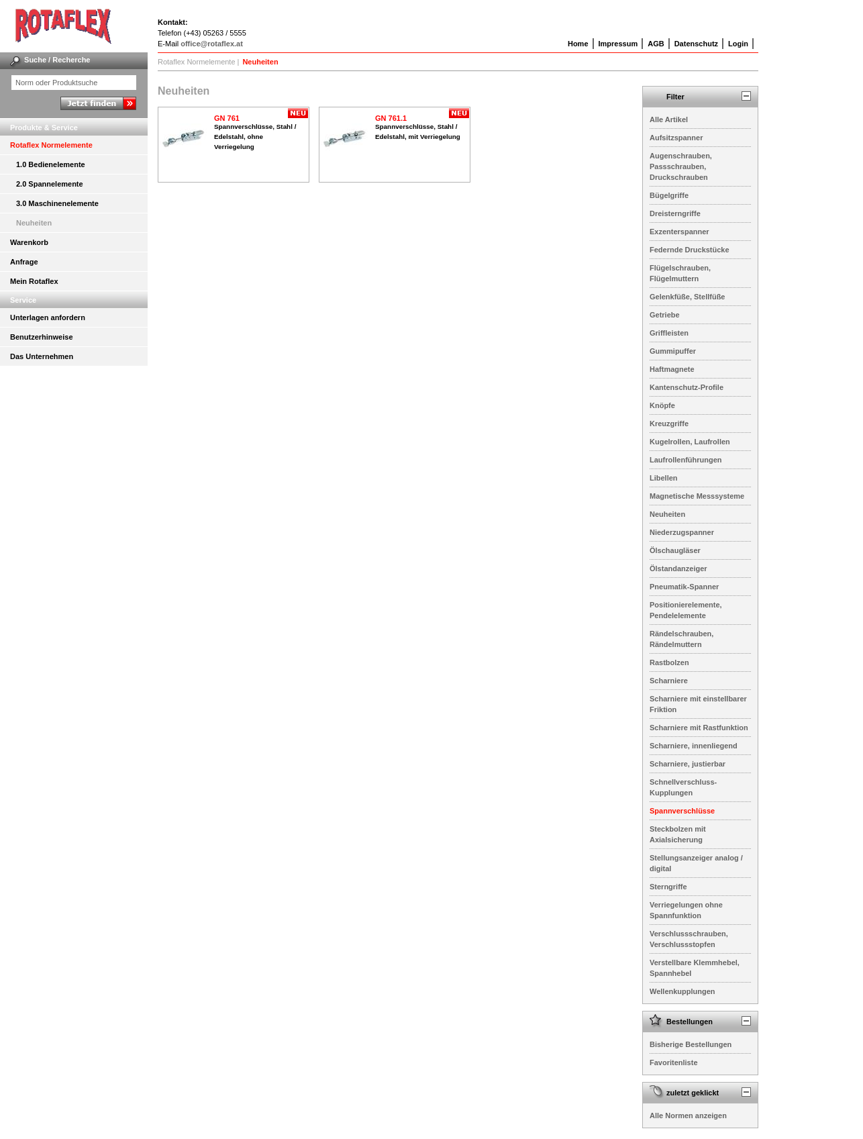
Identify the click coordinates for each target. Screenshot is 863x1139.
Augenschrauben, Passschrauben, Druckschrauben (681, 166)
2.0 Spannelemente (49, 184)
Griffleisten (669, 333)
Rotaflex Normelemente (51, 145)
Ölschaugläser (675, 550)
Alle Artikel (669, 119)
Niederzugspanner (682, 532)
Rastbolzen (669, 662)
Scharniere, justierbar (687, 764)
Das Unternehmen (41, 356)
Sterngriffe (668, 887)
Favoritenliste (674, 1062)
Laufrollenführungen (686, 460)
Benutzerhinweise (41, 337)
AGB (656, 44)
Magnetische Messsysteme (697, 496)
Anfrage (24, 262)
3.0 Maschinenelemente (57, 203)
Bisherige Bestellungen (690, 1044)
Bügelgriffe (669, 195)
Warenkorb (29, 242)
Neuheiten (34, 223)
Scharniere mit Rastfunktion (699, 728)
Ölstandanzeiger (678, 568)
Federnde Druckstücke (689, 250)
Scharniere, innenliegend (694, 746)
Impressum (618, 44)
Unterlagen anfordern (47, 317)
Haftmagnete (672, 369)
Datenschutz (696, 44)
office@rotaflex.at (212, 44)
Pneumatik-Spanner (684, 587)
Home (578, 44)
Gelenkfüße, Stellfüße (687, 297)
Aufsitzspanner (676, 138)
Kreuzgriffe (669, 423)
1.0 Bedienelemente (50, 164)
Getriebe (665, 315)
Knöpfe (662, 405)
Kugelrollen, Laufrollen (690, 442)
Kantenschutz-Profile (686, 387)
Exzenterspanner (679, 232)
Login (738, 44)
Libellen (664, 478)
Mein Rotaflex (34, 281)
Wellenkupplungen (682, 991)
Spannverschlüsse (682, 811)
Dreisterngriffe (675, 213)
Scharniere (669, 681)
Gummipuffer (673, 351)
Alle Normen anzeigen (688, 1115)
